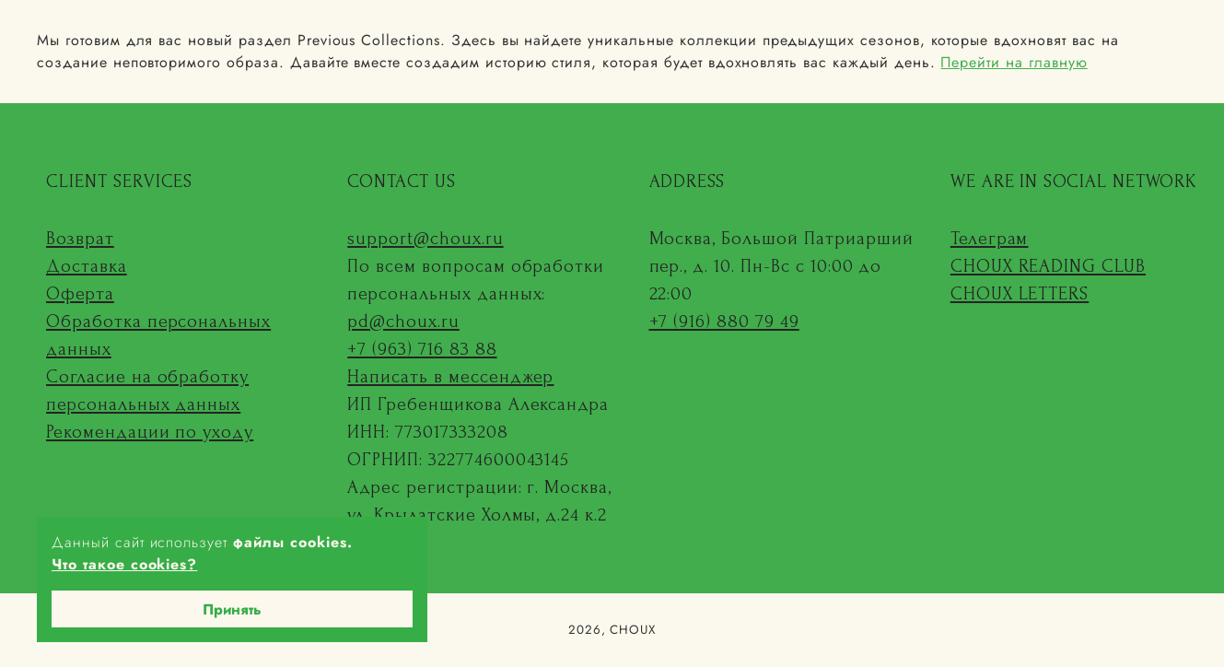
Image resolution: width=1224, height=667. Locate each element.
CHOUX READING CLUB (1048, 266)
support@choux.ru (425, 238)
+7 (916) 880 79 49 (724, 321)
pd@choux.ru (403, 321)
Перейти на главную (1013, 62)
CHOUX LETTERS (1019, 294)
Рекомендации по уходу (149, 432)
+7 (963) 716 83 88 (421, 349)
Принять (232, 609)
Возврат (80, 238)
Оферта (80, 294)
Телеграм (989, 238)
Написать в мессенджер (450, 377)
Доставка (86, 266)
